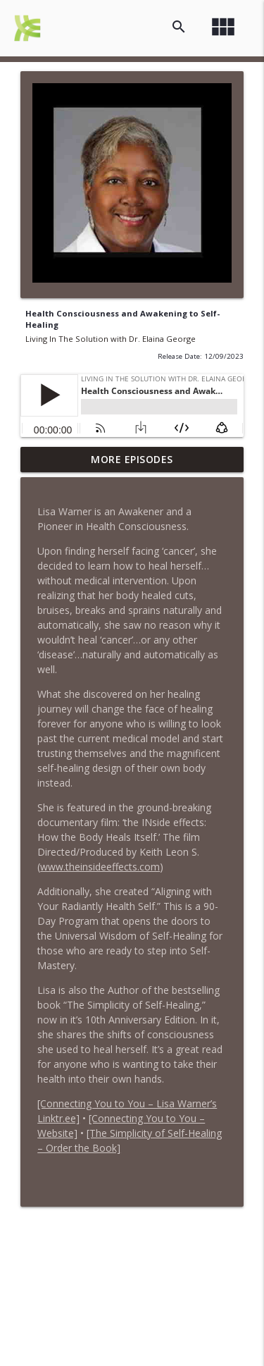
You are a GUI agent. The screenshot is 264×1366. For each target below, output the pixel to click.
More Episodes (132, 459)
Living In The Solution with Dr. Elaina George (110, 338)
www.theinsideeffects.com (100, 866)
